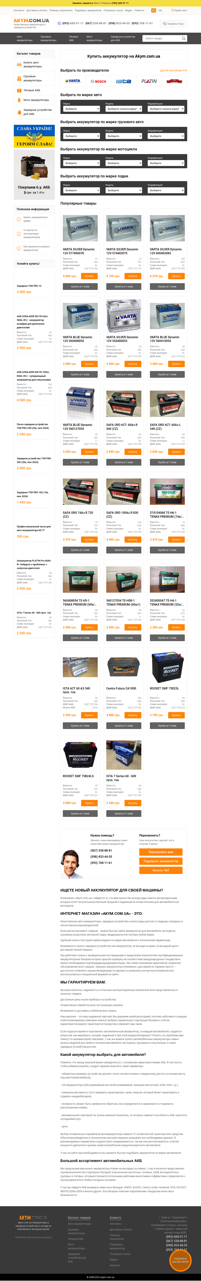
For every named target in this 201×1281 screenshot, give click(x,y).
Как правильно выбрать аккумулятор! (33, 248)
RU (153, 10)
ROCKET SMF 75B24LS (78, 776)
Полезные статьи (113, 10)
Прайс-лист (179, 10)
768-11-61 (142, 23)
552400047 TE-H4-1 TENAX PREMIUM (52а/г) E (167, 603)
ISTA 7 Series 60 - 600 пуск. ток (34, 612)
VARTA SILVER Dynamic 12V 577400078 (79, 251)
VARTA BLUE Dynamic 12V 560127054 (77, 427)
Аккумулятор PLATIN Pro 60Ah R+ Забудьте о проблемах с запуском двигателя (34, 564)
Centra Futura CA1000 (121, 688)
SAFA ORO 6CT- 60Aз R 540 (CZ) (121, 427)
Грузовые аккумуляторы (48, 38)
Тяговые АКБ (73, 38)
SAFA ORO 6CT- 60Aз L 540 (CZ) (165, 427)
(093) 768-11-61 (176, 1250)
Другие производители (173, 70)
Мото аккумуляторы (94, 38)
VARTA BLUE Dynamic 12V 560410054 (164, 339)
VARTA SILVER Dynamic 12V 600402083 (166, 251)
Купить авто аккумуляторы (29, 64)
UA (160, 10)
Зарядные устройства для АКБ (123, 38)
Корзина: (173, 23)
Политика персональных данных (33, 1237)
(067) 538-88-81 (176, 1241)
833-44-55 (119, 23)
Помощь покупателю (61, 10)
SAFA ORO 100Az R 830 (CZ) (122, 515)
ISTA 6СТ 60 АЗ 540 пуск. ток (76, 690)
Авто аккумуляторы (25, 38)
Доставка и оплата (36, 10)
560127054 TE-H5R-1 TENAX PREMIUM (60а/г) (123, 602)
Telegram (106, 3)
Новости (139, 10)
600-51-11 (73, 23)
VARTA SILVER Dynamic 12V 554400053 (122, 339)
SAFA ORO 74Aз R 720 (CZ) (78, 515)
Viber (96, 3)
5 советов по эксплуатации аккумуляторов (28, 233)
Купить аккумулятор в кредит (32, 218)
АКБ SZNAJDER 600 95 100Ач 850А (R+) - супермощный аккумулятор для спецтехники (34, 376)
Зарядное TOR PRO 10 (29, 285)
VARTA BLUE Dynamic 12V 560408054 (77, 339)
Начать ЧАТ (161, 870)
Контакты (19, 10)
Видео (128, 10)
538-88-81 (96, 23)
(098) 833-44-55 (176, 1245)
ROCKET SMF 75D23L (164, 688)
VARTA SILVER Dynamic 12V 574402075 (122, 251)
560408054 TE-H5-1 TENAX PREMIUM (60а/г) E (80, 603)
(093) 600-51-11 (176, 1237)
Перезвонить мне (161, 852)
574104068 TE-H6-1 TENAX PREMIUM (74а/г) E (167, 515)
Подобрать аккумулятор (88, 10)
